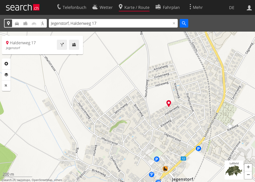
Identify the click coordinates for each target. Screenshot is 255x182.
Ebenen (6, 75)
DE (231, 7)
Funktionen (6, 85)
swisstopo (23, 180)
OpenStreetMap (42, 180)
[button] (248, 167)
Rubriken (6, 63)
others (58, 180)
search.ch (10, 180)
